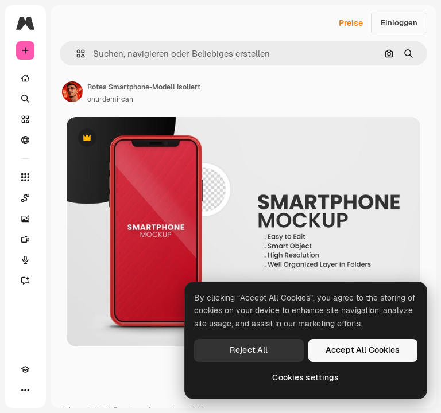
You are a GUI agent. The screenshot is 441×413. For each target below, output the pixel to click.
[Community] (25, 140)
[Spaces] (25, 198)
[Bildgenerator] (25, 218)
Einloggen (399, 23)
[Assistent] (25, 280)
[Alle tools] (25, 177)
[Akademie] (25, 369)
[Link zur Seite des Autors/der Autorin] (72, 91)
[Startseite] (25, 78)
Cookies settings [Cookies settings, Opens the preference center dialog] (305, 377)
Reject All (249, 350)
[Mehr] (25, 390)
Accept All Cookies (363, 350)
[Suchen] (25, 98)
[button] (76, 53)
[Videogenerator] (25, 239)
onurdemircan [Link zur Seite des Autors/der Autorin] (110, 99)
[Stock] (25, 119)
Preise (351, 23)
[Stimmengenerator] (25, 260)
